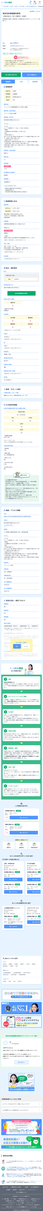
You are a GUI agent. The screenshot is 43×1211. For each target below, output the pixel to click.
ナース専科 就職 (5, 1199)
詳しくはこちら (24, 817)
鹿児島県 (5, 966)
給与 (21, 82)
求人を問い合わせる (11, 75)
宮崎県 (33, 964)
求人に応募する (31, 75)
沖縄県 (11, 966)
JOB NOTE (34, 1200)
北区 (14, 981)
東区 (17, 966)
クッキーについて (31, 1189)
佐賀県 (16, 964)
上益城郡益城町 (17, 972)
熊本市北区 (6, 974)
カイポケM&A (34, 1206)
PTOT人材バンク (11, 1203)
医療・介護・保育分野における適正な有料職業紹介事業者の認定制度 (23, 1167)
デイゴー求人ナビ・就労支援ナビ (32, 1204)
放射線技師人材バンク (24, 1199)
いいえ (26, 646)
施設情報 (35, 82)
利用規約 (26, 1187)
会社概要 (8, 1189)
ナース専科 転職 (4, 6)
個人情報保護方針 (35, 1187)
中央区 (4, 981)
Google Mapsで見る (8, 525)
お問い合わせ (22, 1189)
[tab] (8, 81)
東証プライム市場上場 (35, 1161)
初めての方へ (6, 1187)
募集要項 (8, 82)
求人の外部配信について (21, 1192)
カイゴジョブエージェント (7, 1204)
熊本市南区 (14, 974)
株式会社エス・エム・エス (24, 1161)
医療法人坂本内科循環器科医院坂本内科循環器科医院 (17, 516)
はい (17, 646)
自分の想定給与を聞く (21, 293)
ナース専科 (13, 1199)
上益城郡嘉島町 (7, 972)
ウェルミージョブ (30, 1203)
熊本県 (11, 6)
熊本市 (16, 6)
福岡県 (10, 964)
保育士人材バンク (10, 1206)
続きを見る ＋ (21, 1062)
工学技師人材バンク (9, 1200)
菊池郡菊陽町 (22, 974)
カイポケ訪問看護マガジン (22, 1206)
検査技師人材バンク (35, 1199)
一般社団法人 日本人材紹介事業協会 (14, 1176)
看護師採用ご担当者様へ (16, 1187)
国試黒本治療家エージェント (23, 1200)
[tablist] (21, 81)
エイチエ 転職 (21, 1203)
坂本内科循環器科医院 (31, 6)
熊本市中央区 (27, 972)
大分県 (27, 964)
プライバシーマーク (37, 1181)
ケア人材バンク (19, 1204)
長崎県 (22, 964)
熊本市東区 (22, 6)
